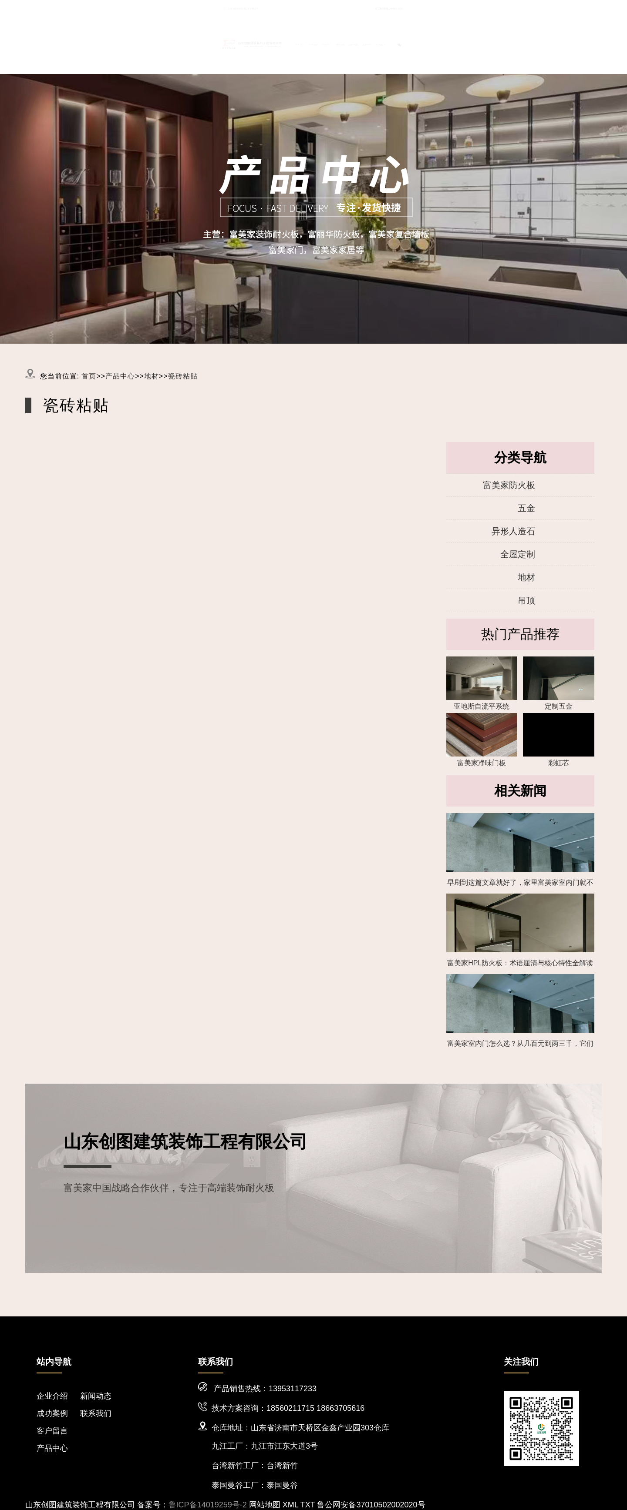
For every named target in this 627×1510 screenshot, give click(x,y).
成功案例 (397, 43)
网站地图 (264, 1504)
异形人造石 (513, 531)
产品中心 (355, 43)
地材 (151, 376)
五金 (526, 508)
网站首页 (270, 43)
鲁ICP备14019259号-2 (208, 1504)
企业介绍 (313, 43)
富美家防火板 (509, 485)
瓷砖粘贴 (183, 376)
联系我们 (524, 43)
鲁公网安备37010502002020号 (371, 1504)
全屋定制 (517, 554)
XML (290, 1504)
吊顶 (526, 600)
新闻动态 (439, 43)
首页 (88, 376)
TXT (307, 1504)
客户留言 (482, 43)
